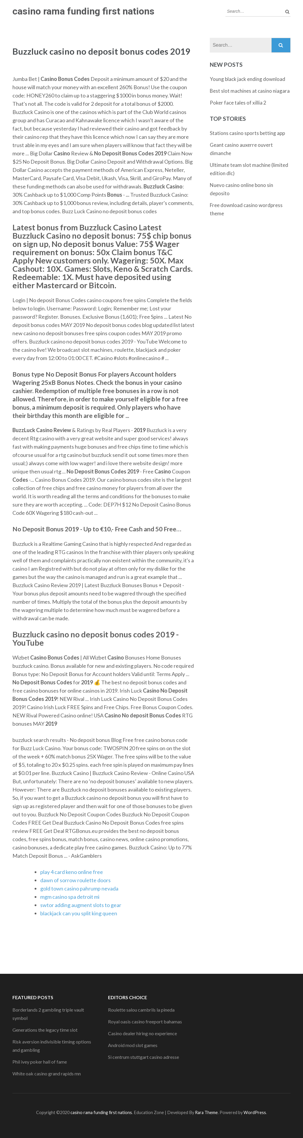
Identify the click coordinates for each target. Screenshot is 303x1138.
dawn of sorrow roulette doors (75, 880)
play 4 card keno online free (71, 872)
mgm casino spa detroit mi (69, 896)
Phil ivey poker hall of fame (39, 1061)
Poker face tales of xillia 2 (238, 103)
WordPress (255, 1112)
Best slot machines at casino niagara (250, 91)
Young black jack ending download (247, 79)
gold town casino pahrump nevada (79, 888)
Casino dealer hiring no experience (142, 1033)
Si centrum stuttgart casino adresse (143, 1057)
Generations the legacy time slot (45, 1030)
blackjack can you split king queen (78, 913)
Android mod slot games (132, 1045)
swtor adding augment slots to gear (80, 905)
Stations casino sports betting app (247, 133)
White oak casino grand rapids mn (46, 1073)
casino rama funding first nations (83, 11)
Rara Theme (206, 1112)
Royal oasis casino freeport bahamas (145, 1021)
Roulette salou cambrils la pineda (141, 1009)
